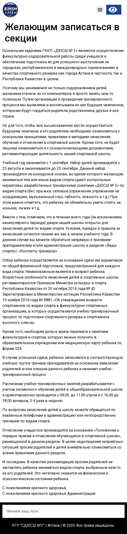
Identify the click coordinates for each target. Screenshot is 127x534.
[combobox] (63, 511)
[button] (100, 10)
